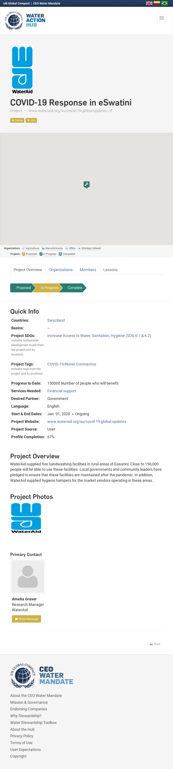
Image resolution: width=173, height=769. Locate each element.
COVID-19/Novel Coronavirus (71, 364)
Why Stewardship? (26, 716)
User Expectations (25, 749)
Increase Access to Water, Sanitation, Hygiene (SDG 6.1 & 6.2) (99, 335)
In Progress (49, 288)
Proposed (24, 288)
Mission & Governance (29, 702)
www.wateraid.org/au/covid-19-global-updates (70, 110)
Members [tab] (88, 269)
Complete (75, 288)
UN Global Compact (16, 3)
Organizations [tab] (61, 269)
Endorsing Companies (28, 709)
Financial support (61, 391)
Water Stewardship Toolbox (33, 722)
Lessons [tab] (110, 269)
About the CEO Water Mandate (36, 695)
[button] (86, 185)
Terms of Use (21, 743)
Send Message (26, 619)
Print (154, 644)
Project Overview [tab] (28, 269)
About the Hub (22, 729)
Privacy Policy (21, 736)
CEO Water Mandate (46, 3)
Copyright (18, 756)
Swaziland (56, 320)
